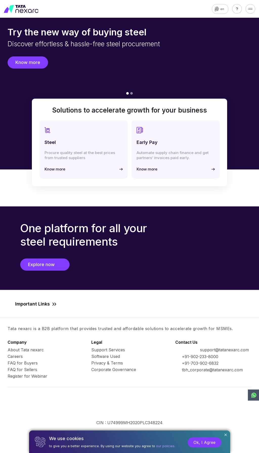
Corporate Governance (113, 369)
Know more (27, 62)
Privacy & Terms (107, 362)
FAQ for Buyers (23, 362)
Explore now (45, 264)
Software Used (105, 356)
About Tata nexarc (26, 349)
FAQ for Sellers (22, 369)
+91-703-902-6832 (200, 363)
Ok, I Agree (204, 442)
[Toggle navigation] (250, 9)
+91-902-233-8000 (200, 356)
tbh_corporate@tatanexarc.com (212, 369)
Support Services (108, 349)
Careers (15, 356)
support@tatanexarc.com (224, 349)
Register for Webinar (27, 376)
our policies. (165, 446)
